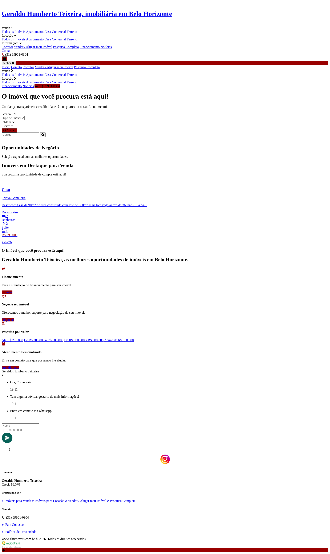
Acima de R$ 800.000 (119, 340)
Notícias (106, 47)
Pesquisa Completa (66, 47)
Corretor (7, 47)
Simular (7, 292)
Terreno (72, 31)
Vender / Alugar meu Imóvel (33, 47)
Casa (47, 31)
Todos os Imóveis (13, 31)
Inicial (6, 67)
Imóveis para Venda (16, 501)
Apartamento (35, 31)
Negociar (8, 319)
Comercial (59, 31)
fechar (8, 63)
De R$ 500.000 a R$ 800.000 (84, 340)
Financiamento (90, 47)
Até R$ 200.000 (12, 340)
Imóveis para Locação (48, 501)
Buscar (9, 130)
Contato (7, 50)
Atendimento (10, 367)
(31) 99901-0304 (47, 86)
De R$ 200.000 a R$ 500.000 (43, 340)
